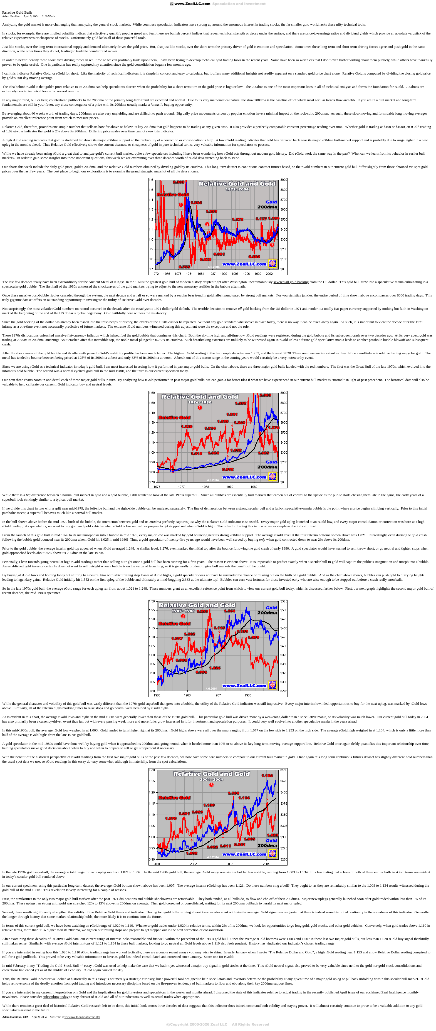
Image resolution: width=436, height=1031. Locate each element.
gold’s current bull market (114, 153)
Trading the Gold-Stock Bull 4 (59, 965)
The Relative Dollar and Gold (291, 952)
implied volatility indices (67, 33)
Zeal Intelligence (394, 992)
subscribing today (55, 997)
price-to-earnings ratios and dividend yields (336, 33)
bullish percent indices (186, 33)
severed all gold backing (291, 282)
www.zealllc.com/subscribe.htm (82, 1016)
